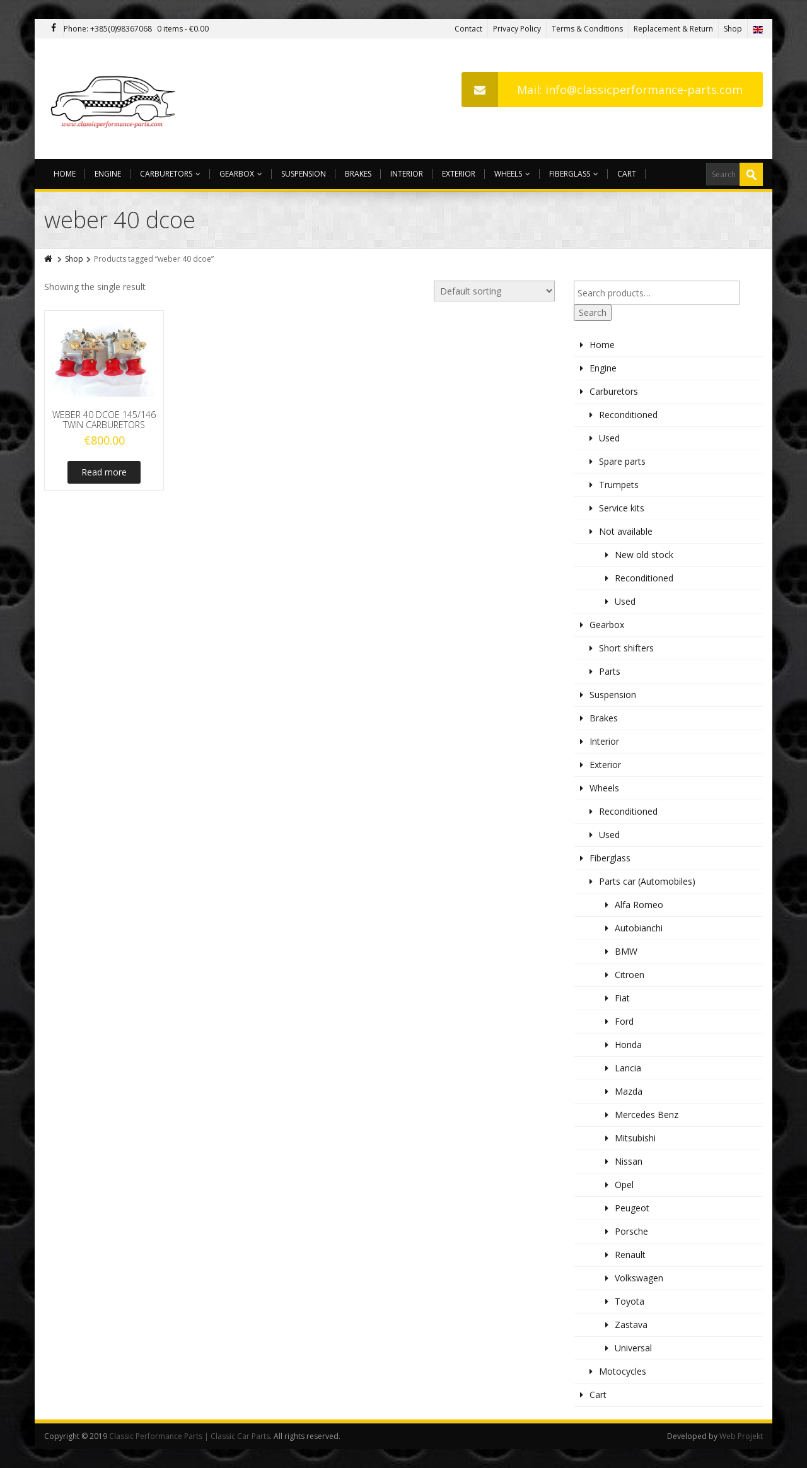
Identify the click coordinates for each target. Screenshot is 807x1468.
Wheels (512, 173)
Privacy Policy (517, 28)
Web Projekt (741, 1436)
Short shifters (626, 648)
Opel (624, 1185)
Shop (733, 28)
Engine (108, 173)
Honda (628, 1045)
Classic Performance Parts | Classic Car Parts (189, 1436)
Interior (406, 173)
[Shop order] (494, 291)
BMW (626, 951)
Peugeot (632, 1208)
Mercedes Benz (646, 1115)
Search (593, 312)
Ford (624, 1021)
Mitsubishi (635, 1138)
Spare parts (622, 461)
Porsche (631, 1231)
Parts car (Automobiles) (647, 881)
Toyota (629, 1301)
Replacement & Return (673, 28)
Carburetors (170, 173)
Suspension (303, 173)
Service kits (621, 508)
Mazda (628, 1091)
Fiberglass (573, 173)
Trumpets (619, 485)
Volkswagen (639, 1278)
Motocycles (622, 1371)
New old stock (644, 555)
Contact (468, 28)
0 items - (183, 28)
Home (65, 173)
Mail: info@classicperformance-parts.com (602, 89)
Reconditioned (628, 415)
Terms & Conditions (587, 28)
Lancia (628, 1068)
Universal (633, 1348)
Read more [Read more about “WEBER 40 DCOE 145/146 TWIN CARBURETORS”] (104, 472)
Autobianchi (639, 928)
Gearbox (240, 173)
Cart (626, 173)
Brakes (358, 173)
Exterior (458, 173)
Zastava (631, 1325)
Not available (626, 531)
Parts (609, 671)
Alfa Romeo (639, 905)
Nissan (628, 1161)
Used (609, 438)
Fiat (622, 998)
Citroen (629, 975)
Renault (630, 1255)
